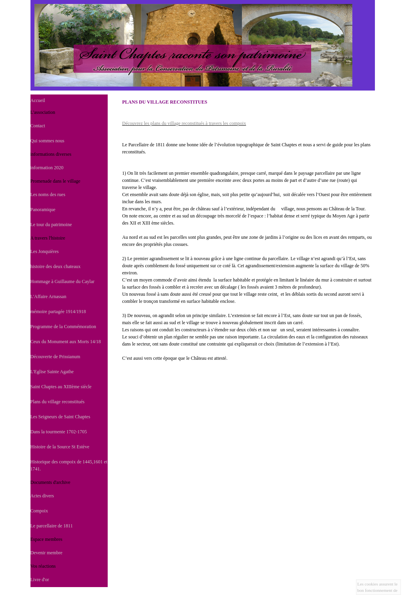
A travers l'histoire (47, 238)
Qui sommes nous (47, 141)
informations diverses (51, 154)
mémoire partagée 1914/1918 (58, 311)
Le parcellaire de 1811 (51, 526)
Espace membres (46, 539)
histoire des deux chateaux (55, 266)
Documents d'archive (50, 482)
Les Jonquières (44, 251)
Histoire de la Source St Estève (59, 447)
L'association (42, 112)
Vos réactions (43, 566)
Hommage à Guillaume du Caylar (62, 281)
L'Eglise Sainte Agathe (52, 371)
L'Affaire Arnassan (48, 296)
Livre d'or (39, 579)
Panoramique (42, 209)
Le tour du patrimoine (51, 224)
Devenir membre (46, 552)
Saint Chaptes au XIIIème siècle (61, 386)
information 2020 (47, 167)
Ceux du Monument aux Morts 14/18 (65, 341)
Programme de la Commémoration (63, 326)
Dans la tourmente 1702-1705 (58, 431)
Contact (37, 125)
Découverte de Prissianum (55, 356)
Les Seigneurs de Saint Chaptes (60, 416)
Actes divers (42, 496)
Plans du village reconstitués (57, 401)
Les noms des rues (47, 194)
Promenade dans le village (55, 181)
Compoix (39, 511)
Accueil (37, 100)
